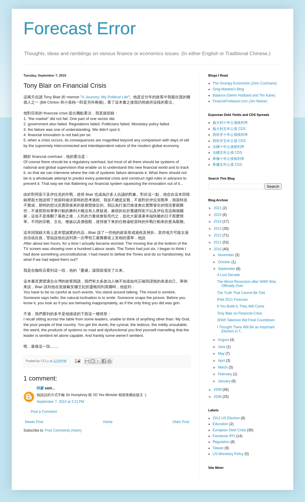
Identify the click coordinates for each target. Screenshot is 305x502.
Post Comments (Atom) (63, 430)
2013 (218, 229)
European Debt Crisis (229, 430)
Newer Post (34, 422)
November (226, 255)
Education (220, 424)
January (224, 381)
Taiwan (218, 448)
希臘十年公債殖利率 (228, 159)
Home (108, 422)
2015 (218, 215)
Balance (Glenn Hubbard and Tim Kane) (244, 95)
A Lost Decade (228, 275)
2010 (218, 249)
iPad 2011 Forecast (232, 300)
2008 (218, 397)
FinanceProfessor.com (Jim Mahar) (240, 101)
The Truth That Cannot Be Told (241, 293)
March (223, 367)
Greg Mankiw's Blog (228, 89)
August (224, 340)
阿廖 (40, 388)
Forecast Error (79, 28)
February (225, 374)
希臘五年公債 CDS (227, 165)
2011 (218, 242)
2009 (218, 390)
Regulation (221, 442)
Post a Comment (44, 412)
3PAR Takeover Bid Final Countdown (245, 320)
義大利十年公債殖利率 (230, 123)
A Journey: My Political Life (105, 97)
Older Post (180, 422)
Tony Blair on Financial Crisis (239, 313)
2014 (218, 221)
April (222, 361)
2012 (218, 235)
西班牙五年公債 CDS (229, 141)
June (222, 347)
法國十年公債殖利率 (228, 147)
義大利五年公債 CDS (229, 129)
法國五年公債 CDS (227, 153)
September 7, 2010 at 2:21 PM (60, 402)
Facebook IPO (224, 436)
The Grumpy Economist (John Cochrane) (245, 83)
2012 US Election (226, 418)
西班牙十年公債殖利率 (230, 135)
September (227, 269)
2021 (218, 208)
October (224, 262)
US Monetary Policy (228, 454)
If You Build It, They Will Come (240, 306)
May (222, 353)
